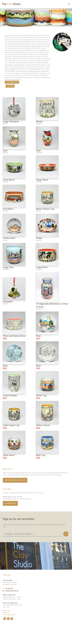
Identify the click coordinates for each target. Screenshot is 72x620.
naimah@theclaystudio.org (10, 499)
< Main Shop (10, 86)
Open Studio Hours (9, 614)
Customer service (10, 503)
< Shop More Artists (12, 82)
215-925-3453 (8, 588)
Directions (6, 610)
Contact (5, 612)
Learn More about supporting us (15, 480)
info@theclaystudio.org (10, 591)
